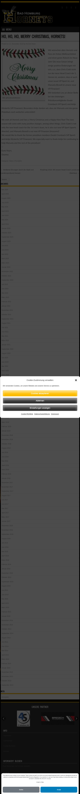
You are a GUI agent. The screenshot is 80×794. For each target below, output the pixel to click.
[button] (76, 380)
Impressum (55, 414)
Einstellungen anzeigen (40, 408)
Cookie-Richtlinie (27, 414)
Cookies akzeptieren (40, 393)
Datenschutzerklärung (42, 414)
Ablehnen (40, 400)
